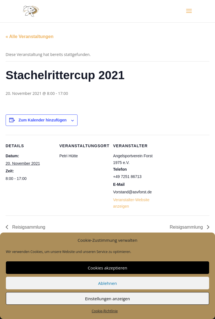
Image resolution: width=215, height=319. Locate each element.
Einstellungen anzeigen (107, 298)
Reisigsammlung (28, 227)
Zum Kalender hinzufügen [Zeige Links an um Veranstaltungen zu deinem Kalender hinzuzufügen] (42, 120)
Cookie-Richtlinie (105, 311)
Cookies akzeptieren (107, 268)
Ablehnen (107, 283)
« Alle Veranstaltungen (29, 36)
